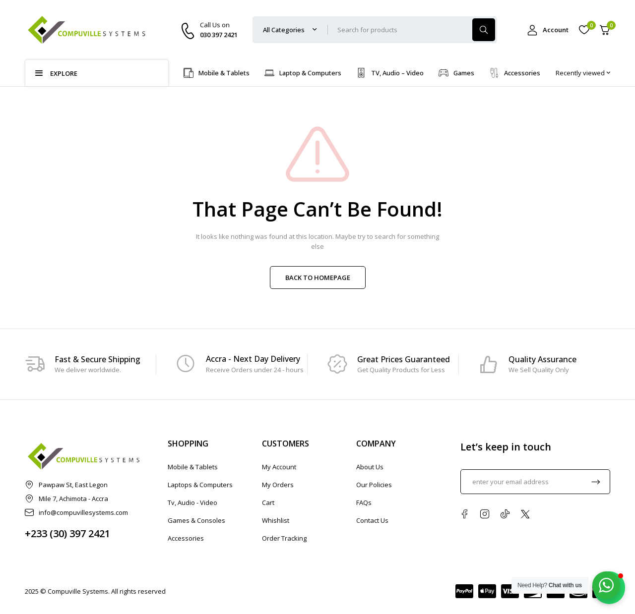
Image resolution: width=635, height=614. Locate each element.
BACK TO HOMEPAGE (317, 277)
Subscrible (595, 481)
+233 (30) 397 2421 (67, 533)
